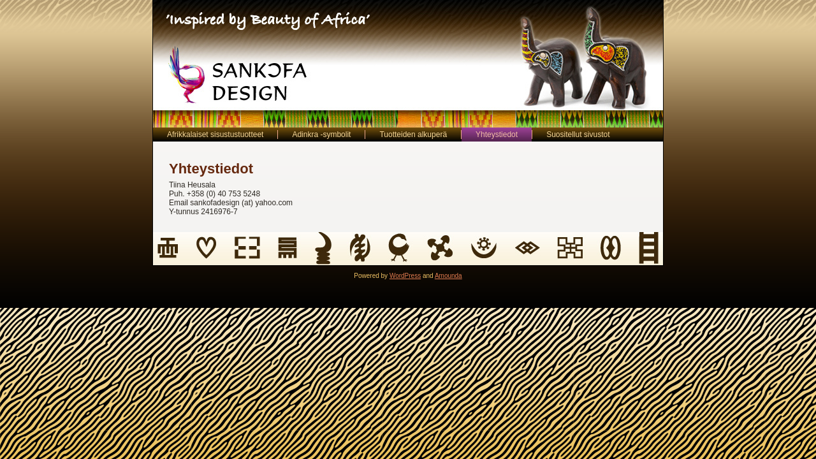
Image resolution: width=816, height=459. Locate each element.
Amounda (448, 275)
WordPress (405, 275)
